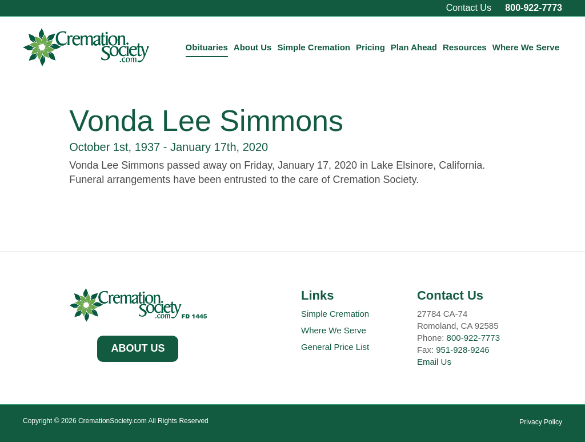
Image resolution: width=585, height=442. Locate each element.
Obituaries (207, 47)
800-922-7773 (533, 8)
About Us (253, 47)
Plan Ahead (414, 47)
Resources (465, 47)
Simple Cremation (313, 47)
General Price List (335, 347)
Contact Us (468, 8)
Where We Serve (525, 47)
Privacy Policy (540, 422)
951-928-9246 (462, 350)
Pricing (370, 47)
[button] (137, 349)
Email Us (434, 362)
